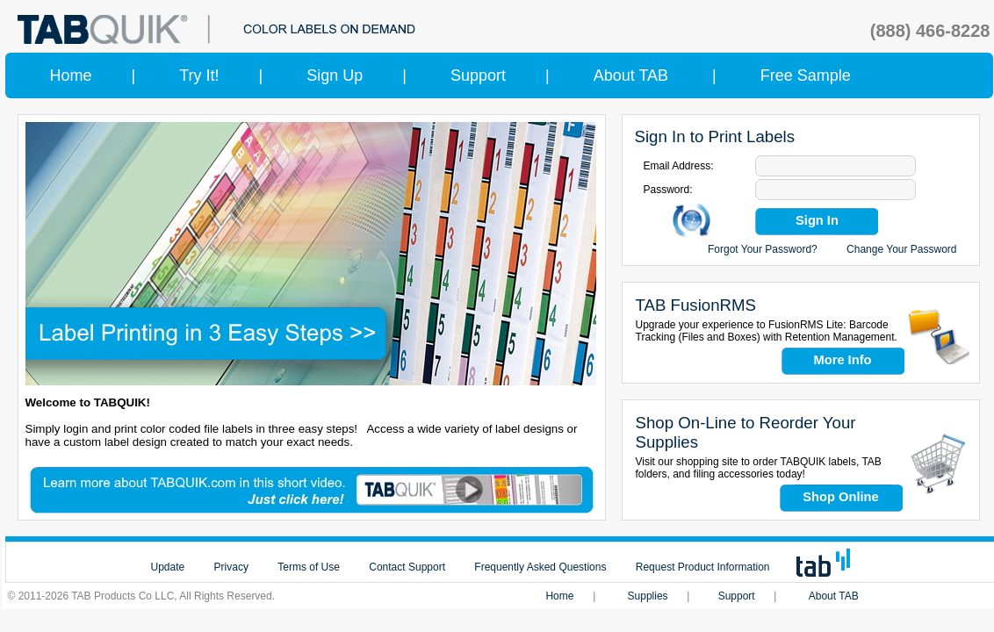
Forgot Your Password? (763, 249)
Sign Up (334, 75)
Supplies (648, 596)
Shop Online (840, 497)
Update (168, 567)
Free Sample (805, 75)
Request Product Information (703, 567)
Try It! (199, 75)
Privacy (231, 567)
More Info (843, 360)
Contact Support (407, 567)
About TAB (631, 75)
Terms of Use (308, 567)
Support (478, 75)
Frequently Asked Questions (540, 567)
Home (71, 75)
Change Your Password (901, 249)
